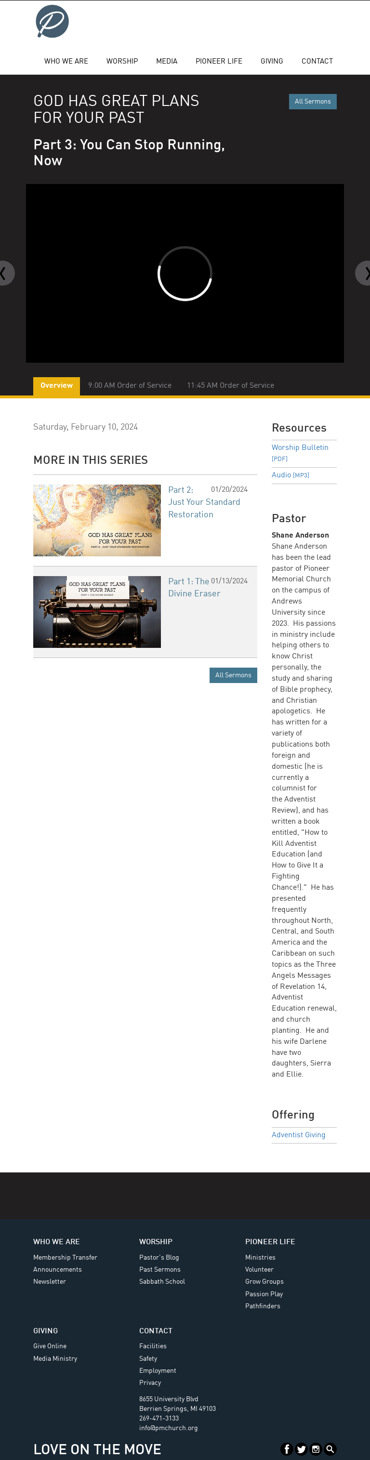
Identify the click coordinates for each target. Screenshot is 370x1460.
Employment (157, 1371)
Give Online (49, 1346)
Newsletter (49, 1281)
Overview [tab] (56, 386)
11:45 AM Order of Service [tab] (230, 386)
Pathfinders (262, 1306)
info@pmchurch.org (168, 1428)
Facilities (153, 1346)
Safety (148, 1358)
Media (166, 62)
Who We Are (66, 62)
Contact (317, 62)
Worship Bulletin (300, 453)
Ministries (260, 1257)
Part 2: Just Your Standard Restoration (204, 502)
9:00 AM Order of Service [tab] (130, 386)
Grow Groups (264, 1281)
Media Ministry (55, 1358)
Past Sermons (160, 1269)
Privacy (150, 1383)
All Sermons (313, 101)
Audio (290, 475)
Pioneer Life (219, 62)
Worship (122, 62)
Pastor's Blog (159, 1257)
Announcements (57, 1269)
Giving (272, 62)
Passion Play (264, 1294)
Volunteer (259, 1269)
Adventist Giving (299, 1135)
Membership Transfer (65, 1257)
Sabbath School (162, 1281)
